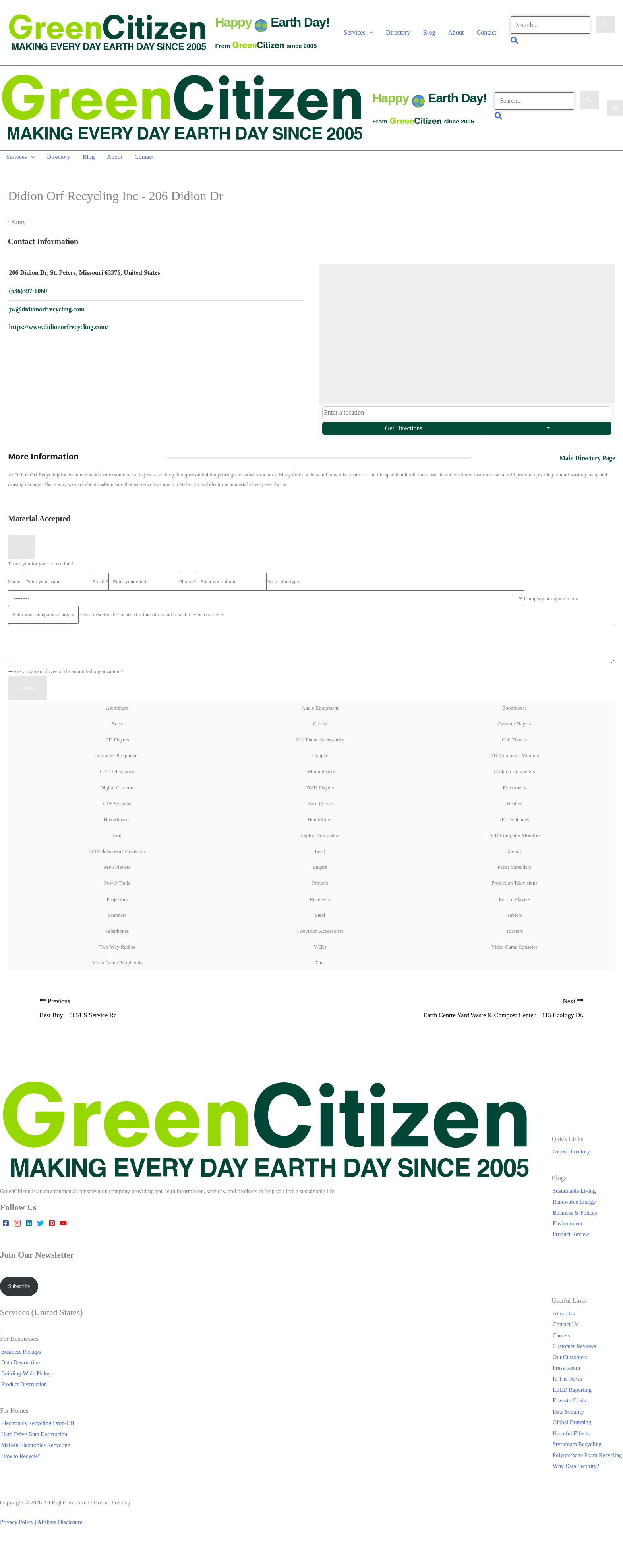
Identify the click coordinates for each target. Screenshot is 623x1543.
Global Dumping (573, 1425)
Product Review (572, 1237)
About (455, 33)
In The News (568, 1382)
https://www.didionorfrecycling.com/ (58, 329)
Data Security (569, 1414)
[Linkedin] (28, 1226)
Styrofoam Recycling (578, 1447)
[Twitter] (40, 1226)
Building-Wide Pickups (27, 1376)
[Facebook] (5, 1226)
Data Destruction (19, 1365)
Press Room (567, 1371)
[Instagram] (17, 1226)
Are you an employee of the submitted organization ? (65, 672)
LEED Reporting (573, 1392)
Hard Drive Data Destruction (33, 1437)
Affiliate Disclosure (60, 1525)
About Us (565, 1316)
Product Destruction (23, 1387)
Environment (569, 1226)
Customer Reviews (575, 1349)
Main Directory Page (586, 459)
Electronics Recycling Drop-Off (36, 1426)
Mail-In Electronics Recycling (34, 1448)
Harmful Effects (572, 1436)
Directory (397, 33)
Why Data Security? (577, 1469)
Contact (486, 33)
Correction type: (283, 583)
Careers (562, 1338)
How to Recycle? (19, 1459)
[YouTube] (63, 1226)
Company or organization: (551, 600)
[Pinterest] (51, 1226)
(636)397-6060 (28, 292)
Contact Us (566, 1327)
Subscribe (19, 1289)
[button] (369, 33)
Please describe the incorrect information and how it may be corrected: (151, 616)
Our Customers (571, 1360)
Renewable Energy (575, 1204)
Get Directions (403, 429)
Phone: (187, 583)
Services (358, 33)
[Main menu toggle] (615, 110)
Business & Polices (576, 1215)
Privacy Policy (16, 1525)
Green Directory (572, 1154)
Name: (15, 583)
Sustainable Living (575, 1193)
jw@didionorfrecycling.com (47, 311)
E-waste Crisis (570, 1403)
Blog (428, 33)
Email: (100, 583)
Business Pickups (20, 1354)
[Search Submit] (605, 25)
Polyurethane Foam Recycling (588, 1457)
